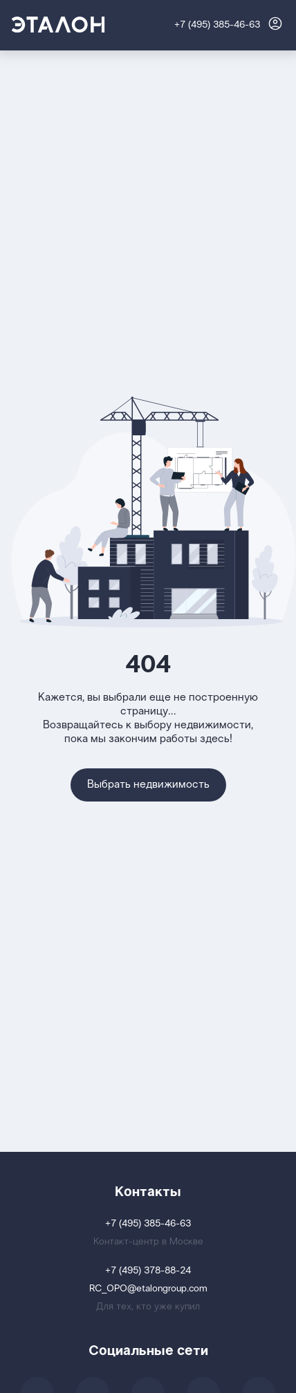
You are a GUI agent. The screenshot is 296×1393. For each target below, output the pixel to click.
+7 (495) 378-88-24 (148, 1271)
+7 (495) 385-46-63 (217, 25)
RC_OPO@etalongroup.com (148, 1289)
